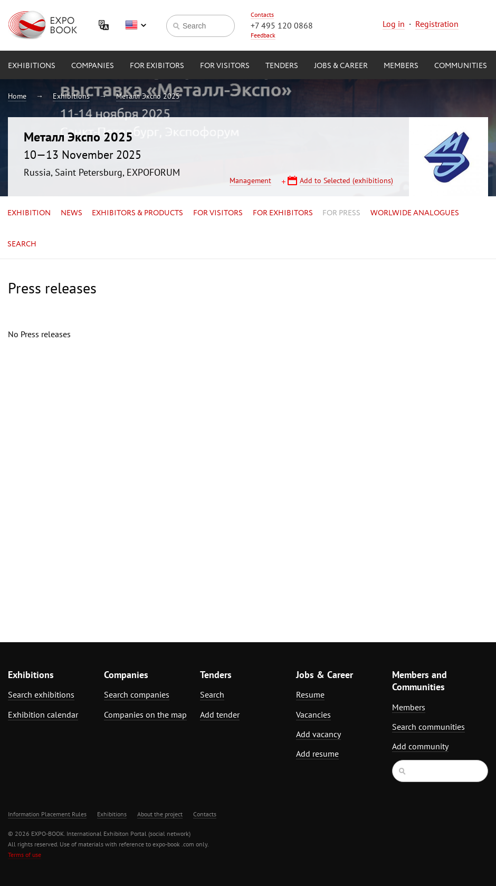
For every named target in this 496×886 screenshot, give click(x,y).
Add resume (317, 753)
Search (21, 244)
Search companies (136, 694)
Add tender (220, 714)
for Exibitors (157, 66)
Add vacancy (318, 734)
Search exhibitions (41, 694)
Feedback (263, 35)
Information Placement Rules (47, 814)
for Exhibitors (283, 213)
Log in (394, 23)
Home (17, 96)
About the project (160, 814)
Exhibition (29, 213)
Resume (310, 694)
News (71, 213)
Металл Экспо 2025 (148, 96)
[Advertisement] (420, 438)
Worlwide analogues (414, 213)
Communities (460, 66)
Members (401, 66)
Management (250, 180)
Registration (437, 23)
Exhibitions (31, 66)
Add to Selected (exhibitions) (346, 180)
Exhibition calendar (43, 714)
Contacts (262, 14)
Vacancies (313, 714)
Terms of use (24, 855)
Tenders (281, 66)
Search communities (428, 726)
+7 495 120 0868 (282, 25)
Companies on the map (145, 714)
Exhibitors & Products (137, 213)
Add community (420, 746)
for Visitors (225, 66)
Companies (92, 66)
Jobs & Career (341, 66)
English (135, 25)
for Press (341, 213)
